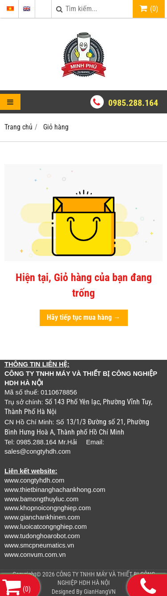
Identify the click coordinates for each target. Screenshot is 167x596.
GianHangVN (100, 591)
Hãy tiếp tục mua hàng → (84, 317)
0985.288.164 (133, 102)
